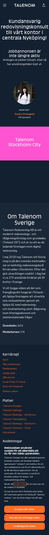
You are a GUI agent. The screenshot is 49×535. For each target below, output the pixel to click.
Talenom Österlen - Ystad (16, 428)
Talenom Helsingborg (14, 419)
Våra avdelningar (12, 364)
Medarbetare (10, 368)
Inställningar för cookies (24, 526)
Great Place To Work (14, 381)
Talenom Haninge (12, 410)
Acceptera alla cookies (24, 509)
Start (5, 359)
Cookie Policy (20, 484)
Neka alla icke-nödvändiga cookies (24, 518)
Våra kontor (9, 377)
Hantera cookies (10, 391)
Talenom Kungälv (12, 405)
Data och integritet (13, 386)
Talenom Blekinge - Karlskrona (19, 414)
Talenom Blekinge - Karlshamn (19, 423)
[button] (43, 5)
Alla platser (9, 432)
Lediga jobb (9, 373)
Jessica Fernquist (24, 114)
